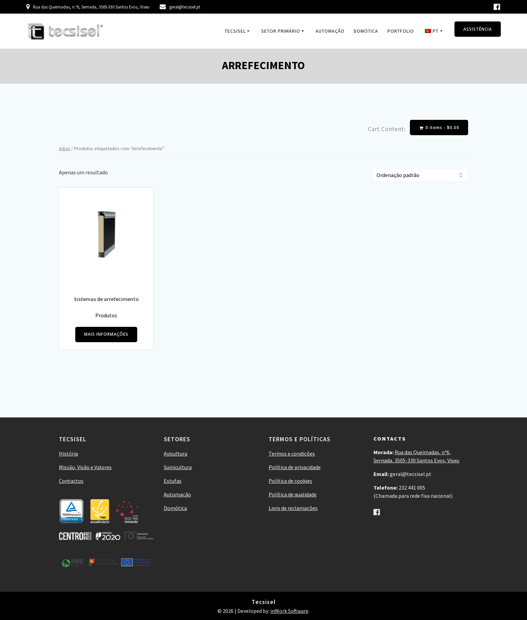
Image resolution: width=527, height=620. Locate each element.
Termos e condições (292, 453)
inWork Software (289, 610)
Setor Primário (280, 31)
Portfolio (400, 31)
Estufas (172, 480)
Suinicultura (178, 467)
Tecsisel (235, 31)
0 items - (439, 127)
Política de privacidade (295, 467)
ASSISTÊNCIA (477, 29)
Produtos (106, 315)
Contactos (71, 480)
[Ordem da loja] (420, 175)
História (68, 453)
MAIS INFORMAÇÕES (106, 334)
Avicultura (175, 453)
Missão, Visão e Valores (85, 467)
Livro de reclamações (293, 508)
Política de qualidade (293, 494)
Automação (330, 31)
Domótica (366, 31)
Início (64, 148)
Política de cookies (290, 480)
